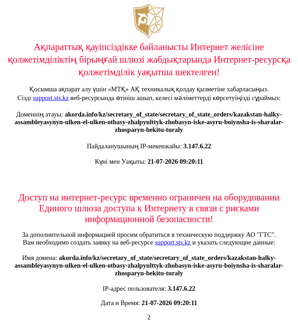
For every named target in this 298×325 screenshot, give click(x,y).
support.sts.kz (51, 97)
